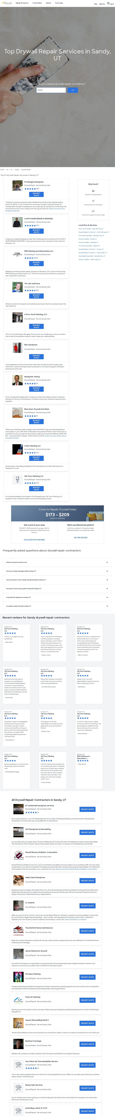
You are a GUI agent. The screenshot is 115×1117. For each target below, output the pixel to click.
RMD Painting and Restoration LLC (38, 251)
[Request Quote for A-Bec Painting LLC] (36, 458)
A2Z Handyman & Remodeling (38, 829)
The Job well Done (32, 283)
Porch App (59, 3)
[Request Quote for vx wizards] (88, 905)
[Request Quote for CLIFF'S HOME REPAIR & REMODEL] (36, 231)
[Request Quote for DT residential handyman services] (88, 809)
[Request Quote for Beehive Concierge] (88, 1044)
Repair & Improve (22, 3)
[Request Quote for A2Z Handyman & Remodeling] (88, 832)
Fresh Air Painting (32, 997)
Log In (110, 3)
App (95, 4)
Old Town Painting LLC (33, 476)
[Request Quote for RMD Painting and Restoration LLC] (36, 263)
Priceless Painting (33, 974)
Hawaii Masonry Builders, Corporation (41, 852)
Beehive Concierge (33, 1041)
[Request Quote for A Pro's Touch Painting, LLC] (36, 326)
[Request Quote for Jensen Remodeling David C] (88, 1023)
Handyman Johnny (32, 377)
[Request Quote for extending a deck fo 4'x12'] (88, 1111)
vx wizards (30, 903)
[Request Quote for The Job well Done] (36, 296)
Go (73, 90)
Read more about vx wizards (75, 919)
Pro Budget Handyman (34, 182)
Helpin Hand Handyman (35, 877)
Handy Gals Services (34, 1085)
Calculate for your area (34, 540)
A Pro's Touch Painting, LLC (35, 314)
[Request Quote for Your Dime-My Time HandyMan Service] (88, 1065)
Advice (48, 3)
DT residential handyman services (39, 806)
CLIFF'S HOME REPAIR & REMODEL (38, 219)
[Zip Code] (51, 90)
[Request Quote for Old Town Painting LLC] (36, 488)
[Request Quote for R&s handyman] (36, 356)
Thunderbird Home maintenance (39, 928)
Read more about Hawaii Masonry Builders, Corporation (76, 869)
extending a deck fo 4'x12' (36, 1108)
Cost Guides (37, 3)
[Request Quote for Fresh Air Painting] (88, 1000)
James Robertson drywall (36, 951)
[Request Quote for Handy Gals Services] (88, 1088)
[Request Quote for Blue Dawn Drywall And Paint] (36, 421)
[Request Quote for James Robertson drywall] (88, 954)
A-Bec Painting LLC (32, 446)
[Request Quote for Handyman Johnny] (36, 389)
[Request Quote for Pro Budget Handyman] (36, 194)
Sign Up (102, 4)
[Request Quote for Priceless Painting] (88, 977)
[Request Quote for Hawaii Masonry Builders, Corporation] (88, 855)
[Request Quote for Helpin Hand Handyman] (88, 880)
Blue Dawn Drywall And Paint (36, 409)
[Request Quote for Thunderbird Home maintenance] (88, 931)
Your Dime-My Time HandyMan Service (41, 1061)
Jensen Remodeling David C (37, 1020)
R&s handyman (30, 345)
